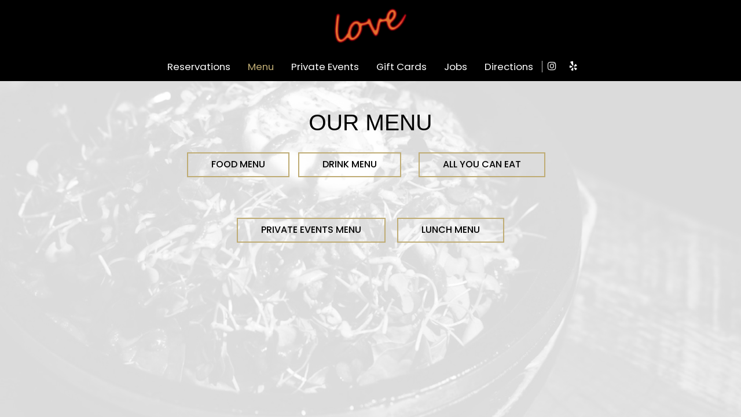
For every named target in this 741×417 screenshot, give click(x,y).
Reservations (198, 66)
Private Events (325, 66)
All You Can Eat (482, 164)
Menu (261, 66)
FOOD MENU (238, 164)
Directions (509, 66)
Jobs (455, 66)
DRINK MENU (349, 164)
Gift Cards (401, 66)
